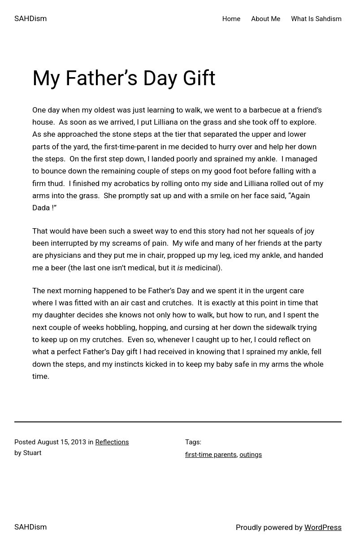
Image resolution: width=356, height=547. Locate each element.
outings (250, 455)
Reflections (112, 442)
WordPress (323, 527)
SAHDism (30, 18)
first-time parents (210, 455)
